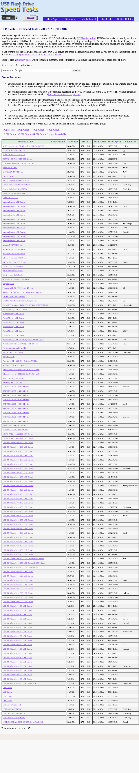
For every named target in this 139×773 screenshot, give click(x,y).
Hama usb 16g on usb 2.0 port (14, 193)
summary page (23, 59)
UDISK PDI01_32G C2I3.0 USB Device (18, 438)
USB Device (7, 688)
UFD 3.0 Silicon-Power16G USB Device (18, 443)
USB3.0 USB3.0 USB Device (14, 709)
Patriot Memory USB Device (13, 314)
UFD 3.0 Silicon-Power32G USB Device (18, 572)
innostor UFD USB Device (13, 245)
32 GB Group (24, 134)
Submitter (130, 141)
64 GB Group (39, 134)
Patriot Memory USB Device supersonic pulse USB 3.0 (23, 339)
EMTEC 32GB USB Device (13, 172)
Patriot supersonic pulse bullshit (14, 348)
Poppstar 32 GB (9, 357)
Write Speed (114, 141)
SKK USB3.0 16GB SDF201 (13, 378)
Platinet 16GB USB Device (13, 352)
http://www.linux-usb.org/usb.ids (64, 94)
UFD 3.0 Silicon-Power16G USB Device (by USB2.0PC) (24, 559)
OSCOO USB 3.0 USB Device (14, 296)
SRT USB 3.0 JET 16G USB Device (16, 387)
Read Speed (99, 141)
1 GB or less (8, 129)
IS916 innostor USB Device (13, 266)
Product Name (25, 141)
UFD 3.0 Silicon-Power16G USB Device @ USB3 (21, 567)
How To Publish (88, 19)
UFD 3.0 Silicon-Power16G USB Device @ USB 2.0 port (24, 563)
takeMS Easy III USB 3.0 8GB (14, 425)
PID (89, 141)
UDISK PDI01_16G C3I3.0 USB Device (18, 434)
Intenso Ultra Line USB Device (14, 262)
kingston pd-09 (8, 284)
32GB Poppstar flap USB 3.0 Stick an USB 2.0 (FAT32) (23, 146)
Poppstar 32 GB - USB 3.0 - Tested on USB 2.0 (20, 361)
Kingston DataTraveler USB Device (16, 279)
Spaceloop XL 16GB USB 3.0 (14, 382)
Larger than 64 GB (56, 134)
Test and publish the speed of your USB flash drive (36, 54)
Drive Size (73, 141)
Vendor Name (58, 141)
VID (82, 141)
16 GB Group (9, 134)
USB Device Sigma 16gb (12, 705)
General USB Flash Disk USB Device (17, 185)
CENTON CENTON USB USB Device (17, 159)
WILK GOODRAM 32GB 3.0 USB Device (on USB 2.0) (24, 722)
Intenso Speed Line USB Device (15, 258)
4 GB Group (38, 129)
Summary (70, 19)
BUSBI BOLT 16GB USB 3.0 (14, 150)
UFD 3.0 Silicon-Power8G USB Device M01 (19, 683)
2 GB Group (23, 129)
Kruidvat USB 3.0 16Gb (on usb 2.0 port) (18, 288)
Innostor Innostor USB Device (14, 202)
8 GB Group (53, 129)
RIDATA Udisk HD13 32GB (13, 365)
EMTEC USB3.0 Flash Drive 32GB (16, 180)
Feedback (106, 19)
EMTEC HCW (8, 176)
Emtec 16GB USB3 (10, 168)
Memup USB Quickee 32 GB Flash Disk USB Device (22, 292)
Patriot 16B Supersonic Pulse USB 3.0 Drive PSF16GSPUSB (25, 305)
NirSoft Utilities (125, 19)
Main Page (52, 19)
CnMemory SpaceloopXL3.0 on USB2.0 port (19, 163)
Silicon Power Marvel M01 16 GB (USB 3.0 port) (21, 374)
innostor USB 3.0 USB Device (14, 249)
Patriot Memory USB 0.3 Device (15, 309)
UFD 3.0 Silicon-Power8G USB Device (17, 606)
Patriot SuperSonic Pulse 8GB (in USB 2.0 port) (20, 344)
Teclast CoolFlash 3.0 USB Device (15, 430)
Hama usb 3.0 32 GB (10, 198)
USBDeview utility (86, 38)
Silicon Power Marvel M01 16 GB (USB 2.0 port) (21, 370)
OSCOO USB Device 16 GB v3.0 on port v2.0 (20, 301)
